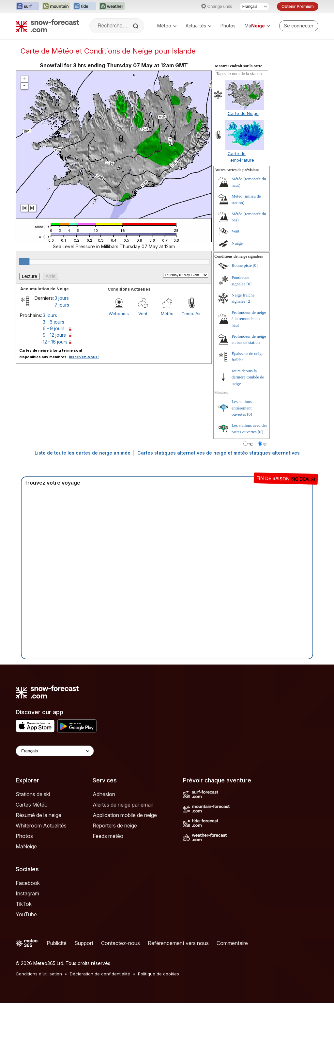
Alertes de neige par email (123, 804)
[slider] (24, 261)
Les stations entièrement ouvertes (242, 408)
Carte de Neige (243, 113)
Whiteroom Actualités (41, 825)
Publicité (57, 943)
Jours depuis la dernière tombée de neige (248, 377)
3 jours (61, 298)
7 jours (61, 305)
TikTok (24, 904)
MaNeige (26, 846)
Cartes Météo (32, 804)
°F (264, 444)
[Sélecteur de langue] (254, 6)
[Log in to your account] (298, 25)
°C (251, 444)
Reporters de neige (115, 825)
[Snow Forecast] (47, 25)
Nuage (237, 243)
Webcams (119, 313)
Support (83, 943)
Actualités (198, 25)
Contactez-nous (120, 943)
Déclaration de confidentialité (100, 973)
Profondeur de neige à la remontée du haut (249, 319)
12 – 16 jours (55, 342)
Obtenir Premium (297, 6)
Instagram (27, 893)
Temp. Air (191, 313)
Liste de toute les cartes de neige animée (82, 453)
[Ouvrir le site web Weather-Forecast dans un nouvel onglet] (112, 6)
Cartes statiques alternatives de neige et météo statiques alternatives (218, 453)
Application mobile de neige (125, 815)
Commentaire (232, 943)
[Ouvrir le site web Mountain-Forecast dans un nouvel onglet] (56, 6)
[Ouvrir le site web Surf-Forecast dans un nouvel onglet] (27, 6)
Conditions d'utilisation (39, 973)
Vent (142, 313)
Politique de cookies (158, 973)
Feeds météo (108, 836)
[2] (249, 301)
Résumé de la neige (38, 815)
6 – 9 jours (54, 328)
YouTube (26, 914)
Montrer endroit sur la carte (238, 66)
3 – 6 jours (53, 322)
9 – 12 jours (54, 335)
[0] (255, 265)
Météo (166, 25)
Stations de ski (33, 794)
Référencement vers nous (178, 943)
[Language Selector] (55, 751)
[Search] (136, 26)
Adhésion (104, 794)
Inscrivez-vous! (84, 357)
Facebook (28, 883)
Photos (227, 25)
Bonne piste (242, 265)
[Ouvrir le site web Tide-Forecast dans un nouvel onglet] (84, 6)
